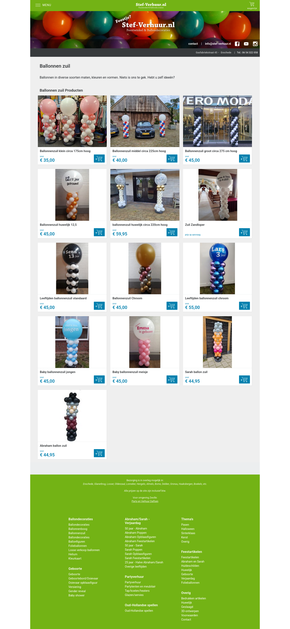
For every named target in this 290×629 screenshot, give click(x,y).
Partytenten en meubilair (140, 586)
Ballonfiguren (76, 541)
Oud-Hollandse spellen (139, 610)
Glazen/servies (134, 595)
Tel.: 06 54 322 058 (247, 52)
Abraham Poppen (136, 532)
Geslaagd (187, 606)
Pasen (185, 524)
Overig (185, 541)
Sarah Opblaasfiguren (138, 553)
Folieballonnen (77, 545)
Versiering (74, 587)
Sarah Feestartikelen (137, 558)
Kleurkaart (74, 558)
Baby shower (76, 595)
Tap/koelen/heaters (137, 590)
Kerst (184, 537)
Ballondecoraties (78, 524)
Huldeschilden (190, 565)
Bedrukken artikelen (193, 598)
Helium (72, 554)
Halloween (188, 529)
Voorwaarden (189, 615)
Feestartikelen (190, 557)
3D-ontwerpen (190, 611)
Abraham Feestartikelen (140, 541)
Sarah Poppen (133, 549)
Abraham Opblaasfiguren (140, 537)
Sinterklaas (188, 533)
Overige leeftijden (136, 566)
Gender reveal (77, 591)
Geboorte (74, 574)
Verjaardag (188, 578)
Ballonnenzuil (76, 533)
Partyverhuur (133, 582)
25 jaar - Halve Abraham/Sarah (144, 562)
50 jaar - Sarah (134, 545)
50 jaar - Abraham (136, 528)
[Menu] (44, 5)
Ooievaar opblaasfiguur (82, 582)
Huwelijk (186, 570)
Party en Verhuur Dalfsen (145, 501)
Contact (186, 619)
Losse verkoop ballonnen (84, 550)
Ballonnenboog (77, 529)
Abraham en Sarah (192, 561)
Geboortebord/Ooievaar (83, 578)
